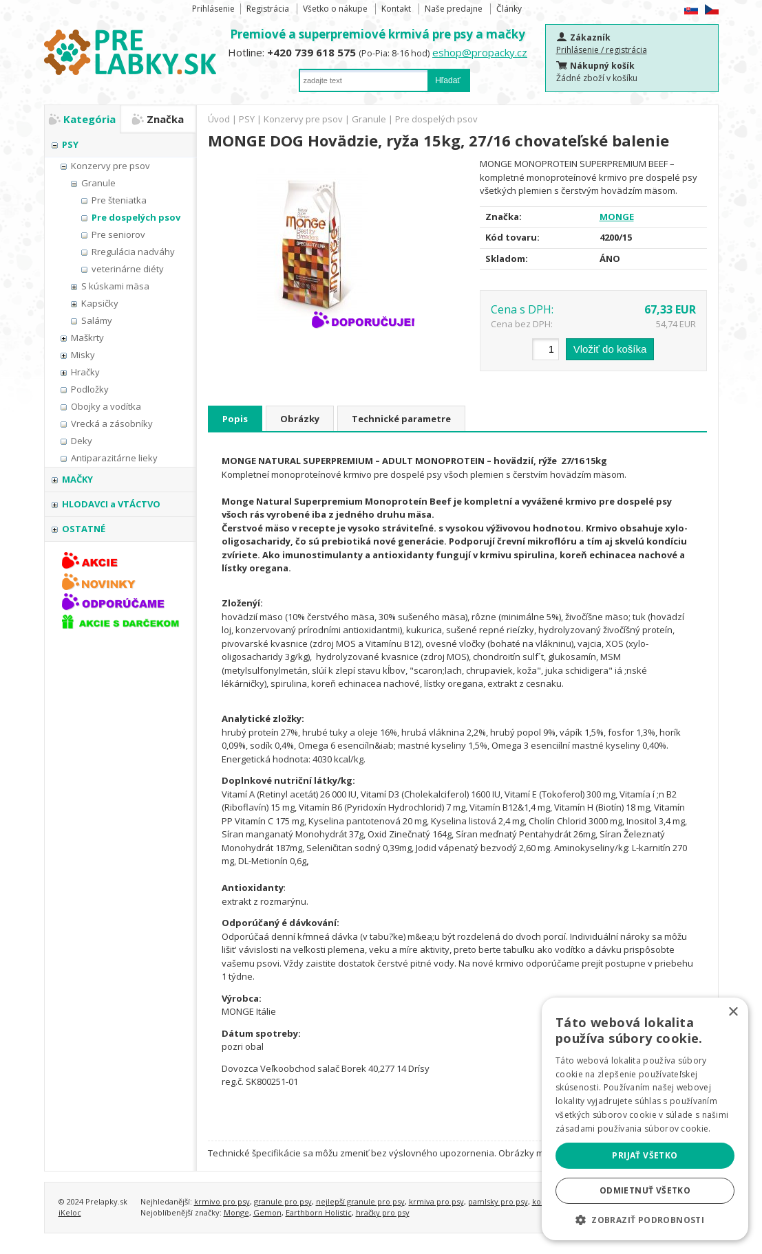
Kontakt (396, 8)
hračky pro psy (383, 1212)
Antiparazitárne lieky (114, 458)
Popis (235, 418)
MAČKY (77, 479)
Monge (236, 1212)
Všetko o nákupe (335, 8)
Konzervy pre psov (110, 166)
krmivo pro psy (222, 1201)
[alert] (645, 1119)
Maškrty (87, 337)
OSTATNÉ (83, 528)
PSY (70, 144)
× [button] (733, 1012)
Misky (83, 355)
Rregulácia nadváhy (133, 251)
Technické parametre (401, 418)
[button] (644, 1219)
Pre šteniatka (119, 200)
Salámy (96, 320)
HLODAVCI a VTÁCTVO (111, 504)
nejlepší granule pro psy (360, 1201)
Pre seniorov (118, 234)
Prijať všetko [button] (644, 1155)
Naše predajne (454, 8)
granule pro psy (283, 1201)
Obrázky (299, 418)
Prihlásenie (213, 8)
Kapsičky (99, 303)
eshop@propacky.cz (479, 52)
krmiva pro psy (436, 1201)
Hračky (85, 372)
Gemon (267, 1212)
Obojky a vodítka (106, 406)
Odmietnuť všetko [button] (645, 1190)
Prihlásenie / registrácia (601, 50)
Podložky (90, 389)
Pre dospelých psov (136, 217)
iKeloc (70, 1212)
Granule (98, 183)
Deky (81, 440)
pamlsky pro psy (498, 1201)
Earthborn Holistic (319, 1212)
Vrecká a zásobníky (112, 423)
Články (509, 8)
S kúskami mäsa (115, 286)
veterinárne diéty (128, 269)
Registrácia (267, 8)
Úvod (219, 119)
